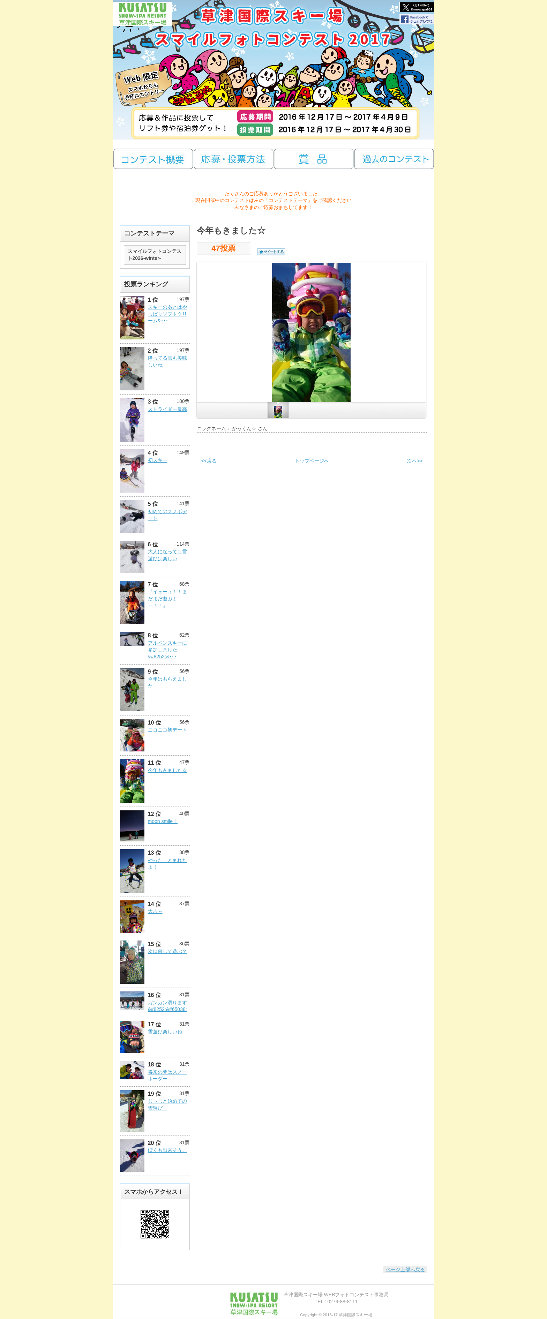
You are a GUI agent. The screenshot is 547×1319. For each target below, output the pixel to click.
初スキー (157, 460)
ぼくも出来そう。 (167, 1150)
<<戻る (209, 461)
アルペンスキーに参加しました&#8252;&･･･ (167, 649)
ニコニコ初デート (167, 730)
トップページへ (312, 461)
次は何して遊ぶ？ (167, 951)
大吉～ (155, 911)
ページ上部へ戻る (405, 1269)
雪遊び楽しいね (165, 1031)
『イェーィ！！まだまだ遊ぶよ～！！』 (167, 598)
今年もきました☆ (167, 770)
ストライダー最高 (167, 409)
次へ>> (414, 461)
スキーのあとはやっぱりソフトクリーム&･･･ (167, 313)
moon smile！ (163, 821)
